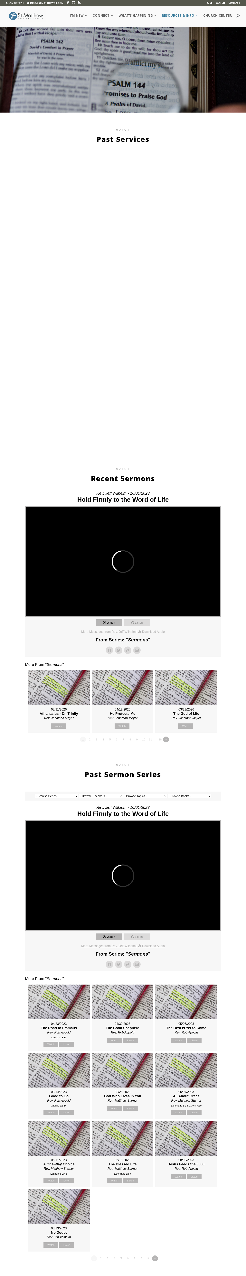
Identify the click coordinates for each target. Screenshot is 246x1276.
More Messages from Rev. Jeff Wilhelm (108, 631)
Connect (101, 16)
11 (150, 739)
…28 (159, 739)
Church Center (217, 16)
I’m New (77, 16)
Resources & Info (178, 16)
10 (143, 739)
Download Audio (153, 631)
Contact (234, 3)
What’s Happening (136, 16)
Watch (220, 3)
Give (210, 3)
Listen (139, 622)
